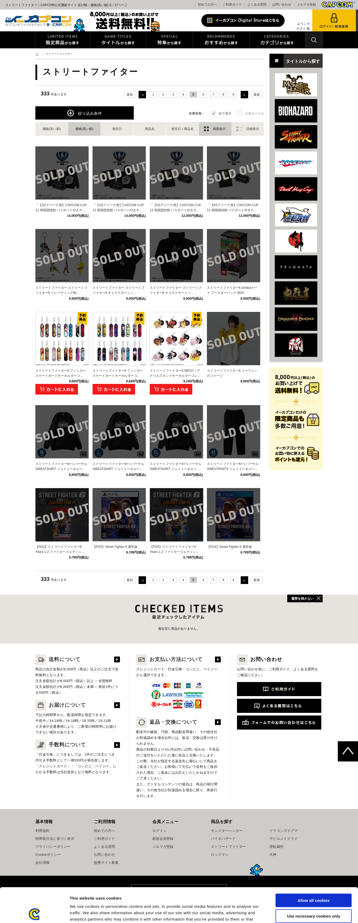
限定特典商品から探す (62, 39)
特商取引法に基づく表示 (54, 839)
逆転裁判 (276, 847)
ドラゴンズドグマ (283, 831)
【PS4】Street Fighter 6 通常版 (229, 547)
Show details (279, 912)
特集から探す (169, 39)
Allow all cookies (314, 865)
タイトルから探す (118, 39)
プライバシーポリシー (53, 847)
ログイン (159, 831)
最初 (130, 94)
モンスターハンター (227, 831)
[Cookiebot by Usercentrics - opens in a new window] (34, 913)
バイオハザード (223, 839)
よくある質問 (257, 4)
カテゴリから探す (277, 39)
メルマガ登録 (306, 4)
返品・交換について (166, 722)
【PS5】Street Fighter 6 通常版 (115, 547)
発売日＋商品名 (182, 129)
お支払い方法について (169, 659)
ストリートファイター (228, 847)
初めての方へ (207, 4)
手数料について (60, 744)
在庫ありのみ (254, 113)
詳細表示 (252, 129)
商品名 (150, 129)
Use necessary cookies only (313, 881)
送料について (58, 659)
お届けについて (60, 705)
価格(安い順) (52, 129)
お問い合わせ (281, 4)
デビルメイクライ (283, 839)
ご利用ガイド (232, 4)
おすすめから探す (221, 39)
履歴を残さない (302, 598)
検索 (313, 39)
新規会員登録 (163, 839)
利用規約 (42, 831)
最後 (256, 94)
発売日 (117, 129)
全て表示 (225, 113)
